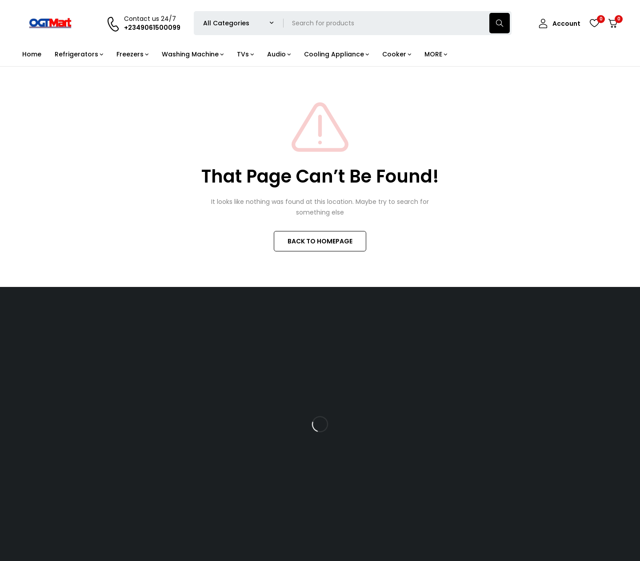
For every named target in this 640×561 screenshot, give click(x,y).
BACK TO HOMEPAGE (320, 241)
